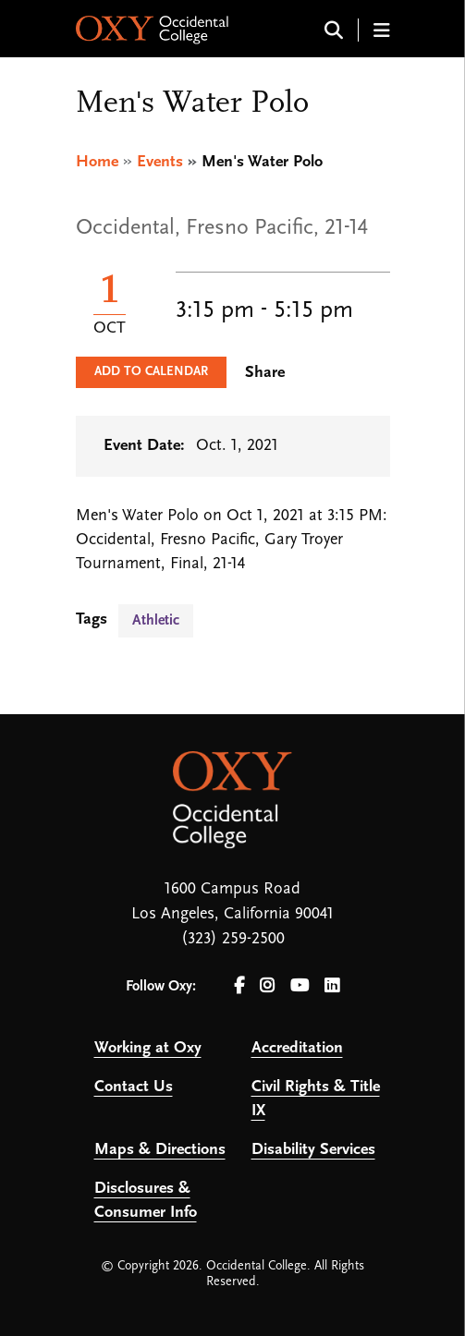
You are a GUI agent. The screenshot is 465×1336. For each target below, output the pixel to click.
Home (97, 162)
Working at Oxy (148, 1048)
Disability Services (313, 1150)
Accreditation (297, 1048)
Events (160, 162)
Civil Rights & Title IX (315, 1099)
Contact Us (133, 1087)
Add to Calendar (151, 372)
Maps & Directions (160, 1150)
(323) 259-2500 (233, 939)
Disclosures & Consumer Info (145, 1200)
